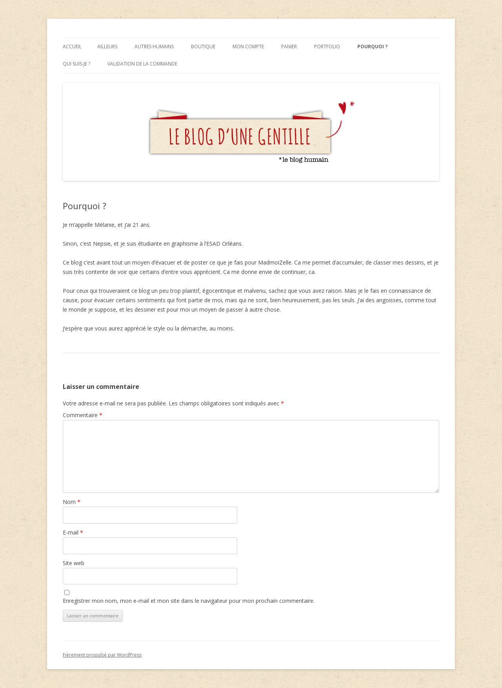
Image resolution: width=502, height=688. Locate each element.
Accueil (72, 46)
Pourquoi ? (372, 46)
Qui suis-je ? (76, 63)
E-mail (73, 532)
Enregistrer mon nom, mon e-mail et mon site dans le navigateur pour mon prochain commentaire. (189, 600)
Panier (289, 46)
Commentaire (82, 415)
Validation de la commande (142, 63)
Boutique (203, 46)
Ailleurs (107, 46)
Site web (73, 563)
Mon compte (248, 46)
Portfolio (327, 46)
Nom (71, 502)
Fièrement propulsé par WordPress (102, 655)
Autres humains (154, 46)
